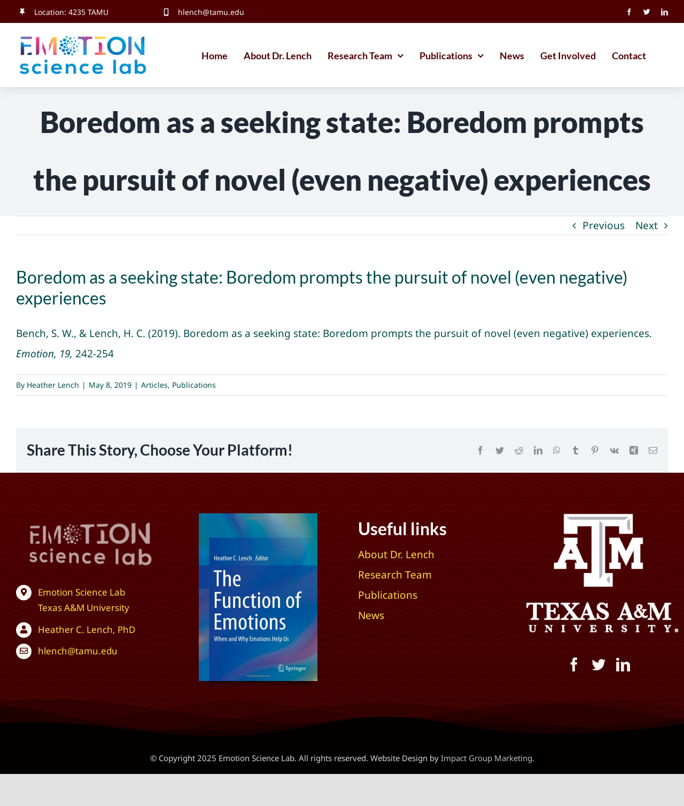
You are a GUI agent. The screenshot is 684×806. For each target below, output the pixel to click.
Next (646, 225)
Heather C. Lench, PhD (86, 629)
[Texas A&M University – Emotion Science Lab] (74, 521)
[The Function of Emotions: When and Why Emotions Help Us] (258, 518)
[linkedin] (664, 12)
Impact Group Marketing (486, 758)
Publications (194, 385)
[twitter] (646, 12)
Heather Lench (53, 385)
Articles (154, 385)
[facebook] (629, 12)
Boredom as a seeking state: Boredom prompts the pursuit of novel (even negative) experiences (416, 333)
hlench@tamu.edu (211, 12)
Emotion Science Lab (81, 592)
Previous (603, 225)
